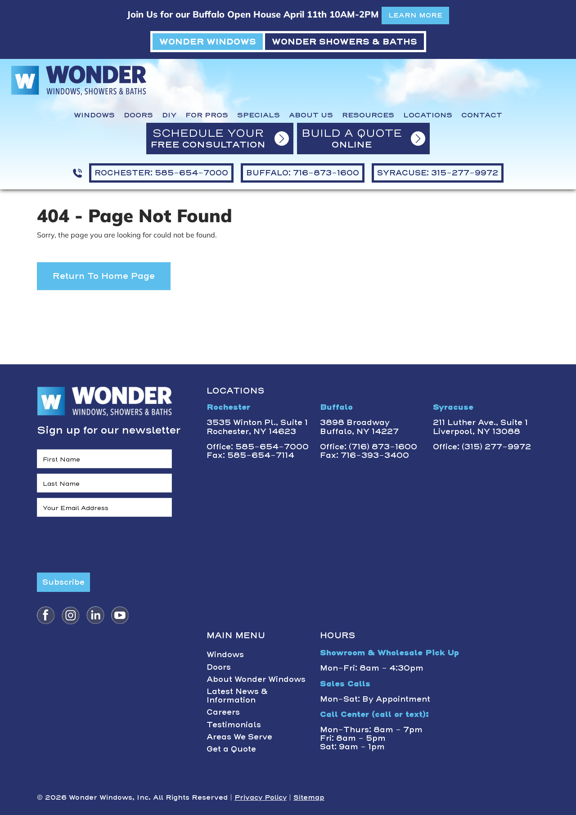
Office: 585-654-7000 (258, 446)
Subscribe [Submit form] (63, 582)
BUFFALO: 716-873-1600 (302, 172)
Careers (223, 712)
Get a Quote (231, 748)
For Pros (206, 115)
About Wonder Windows (256, 679)
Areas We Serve (239, 736)
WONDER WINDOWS (207, 41)
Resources (368, 115)
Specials (258, 115)
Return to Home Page (104, 276)
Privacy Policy (260, 797)
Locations (427, 115)
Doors (138, 115)
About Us (311, 115)
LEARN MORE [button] (415, 15)
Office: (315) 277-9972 (482, 446)
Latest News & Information (237, 695)
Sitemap (308, 797)
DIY (169, 115)
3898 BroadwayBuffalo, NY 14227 (359, 426)
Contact (481, 115)
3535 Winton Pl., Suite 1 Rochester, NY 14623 (257, 426)
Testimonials (234, 724)
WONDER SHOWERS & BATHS (344, 41)
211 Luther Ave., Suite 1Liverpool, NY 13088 (480, 426)
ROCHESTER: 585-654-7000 (161, 172)
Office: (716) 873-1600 (368, 446)
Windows (94, 115)
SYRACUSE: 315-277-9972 (437, 172)
